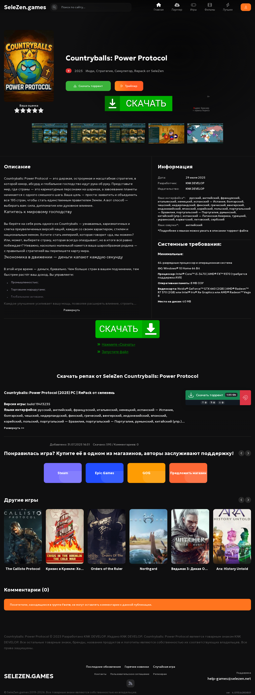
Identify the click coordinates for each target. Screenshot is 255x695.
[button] (241, 453)
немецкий (185, 201)
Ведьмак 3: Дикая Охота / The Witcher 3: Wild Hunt (190, 569)
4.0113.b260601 (241, 692)
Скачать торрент (212, 395)
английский (210, 198)
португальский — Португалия (197, 212)
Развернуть (72, 310)
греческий (218, 205)
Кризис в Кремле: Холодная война (65, 569)
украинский (166, 219)
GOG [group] (146, 473)
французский (230, 198)
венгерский (235, 205)
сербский (218, 219)
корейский (205, 208)
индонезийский (169, 208)
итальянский (167, 201)
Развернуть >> (14, 428)
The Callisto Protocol (23, 569)
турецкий (239, 216)
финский (203, 205)
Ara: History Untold (232, 569)
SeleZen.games (25, 7)
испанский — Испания (209, 201)
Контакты (100, 673)
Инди (90, 71)
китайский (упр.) (169, 216)
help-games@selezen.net (229, 678)
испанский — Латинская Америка (206, 216)
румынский (228, 212)
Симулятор (123, 71)
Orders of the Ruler (107, 569)
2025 (79, 71)
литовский (201, 219)
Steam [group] (63, 473)
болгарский (235, 201)
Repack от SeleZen (149, 71)
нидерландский (183, 205)
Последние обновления (103, 666)
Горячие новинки (137, 666)
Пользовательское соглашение (129, 673)
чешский (164, 205)
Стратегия (104, 71)
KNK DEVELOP (195, 183)
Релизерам (160, 673)
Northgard (148, 569)
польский (221, 208)
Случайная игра (164, 666)
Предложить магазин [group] (188, 473)
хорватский (184, 219)
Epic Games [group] (104, 473)
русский (195, 198)
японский (189, 208)
